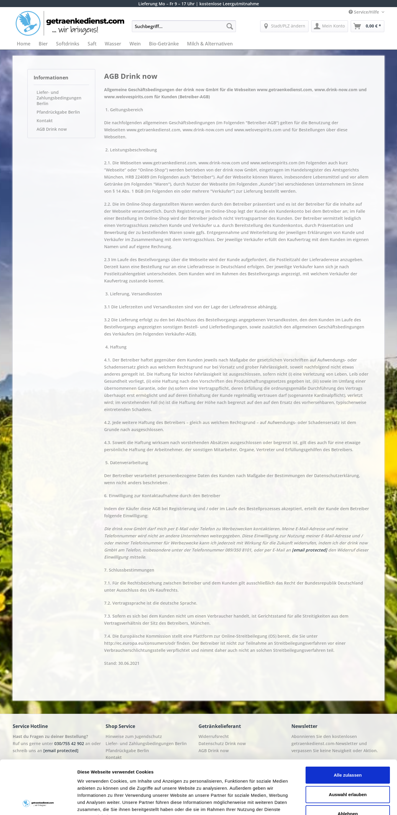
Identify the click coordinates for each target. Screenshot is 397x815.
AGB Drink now (52, 129)
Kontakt (45, 120)
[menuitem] (184, 29)
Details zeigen (314, 803)
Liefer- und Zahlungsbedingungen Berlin (59, 97)
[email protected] (309, 550)
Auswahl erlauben (348, 744)
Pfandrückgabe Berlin (58, 112)
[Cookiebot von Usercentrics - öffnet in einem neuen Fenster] (38, 803)
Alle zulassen (348, 724)
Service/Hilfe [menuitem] (364, 12)
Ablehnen (348, 763)
